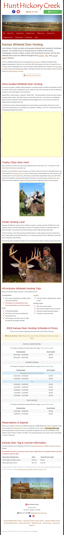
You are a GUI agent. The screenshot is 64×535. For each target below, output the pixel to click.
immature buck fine (18, 173)
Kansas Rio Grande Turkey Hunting (33, 520)
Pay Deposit (52, 428)
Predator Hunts (30, 33)
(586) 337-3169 (32, 12)
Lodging (36, 295)
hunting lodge (17, 428)
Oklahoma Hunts (8, 37)
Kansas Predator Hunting (52, 520)
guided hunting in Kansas (15, 71)
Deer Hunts (10, 33)
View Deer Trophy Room (32, 75)
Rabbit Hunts (40, 33)
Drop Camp (23, 373)
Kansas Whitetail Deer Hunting (13, 520)
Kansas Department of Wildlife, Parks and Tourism (45, 446)
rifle (46, 55)
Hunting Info (28, 37)
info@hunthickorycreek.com (38, 513)
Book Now (52, 12)
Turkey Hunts (20, 33)
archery (41, 55)
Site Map (35, 531)
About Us (32, 525)
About (36, 37)
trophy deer (56, 178)
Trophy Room (19, 37)
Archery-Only (50, 33)
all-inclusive (36, 62)
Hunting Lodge (47, 523)
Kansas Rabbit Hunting (11, 523)
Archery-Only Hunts (24, 523)
